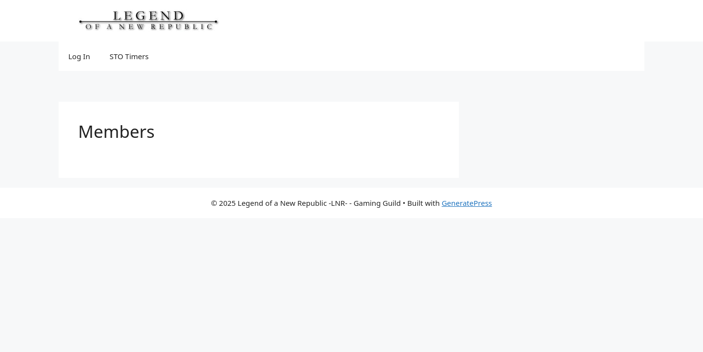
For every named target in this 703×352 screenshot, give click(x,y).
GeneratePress (467, 203)
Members (116, 131)
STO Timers (128, 56)
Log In (79, 56)
